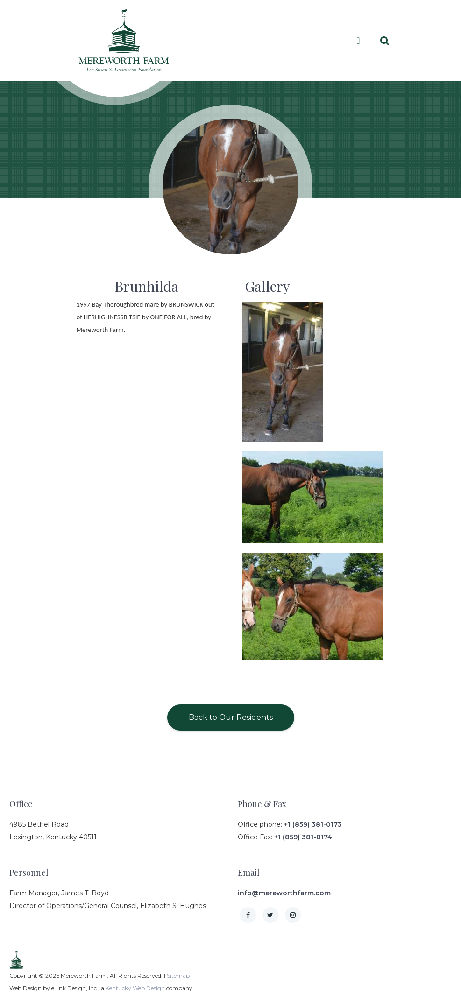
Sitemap (178, 975)
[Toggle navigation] (358, 41)
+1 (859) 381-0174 (303, 837)
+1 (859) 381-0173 (313, 824)
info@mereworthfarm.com (284, 893)
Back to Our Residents (231, 717)
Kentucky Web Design (135, 988)
